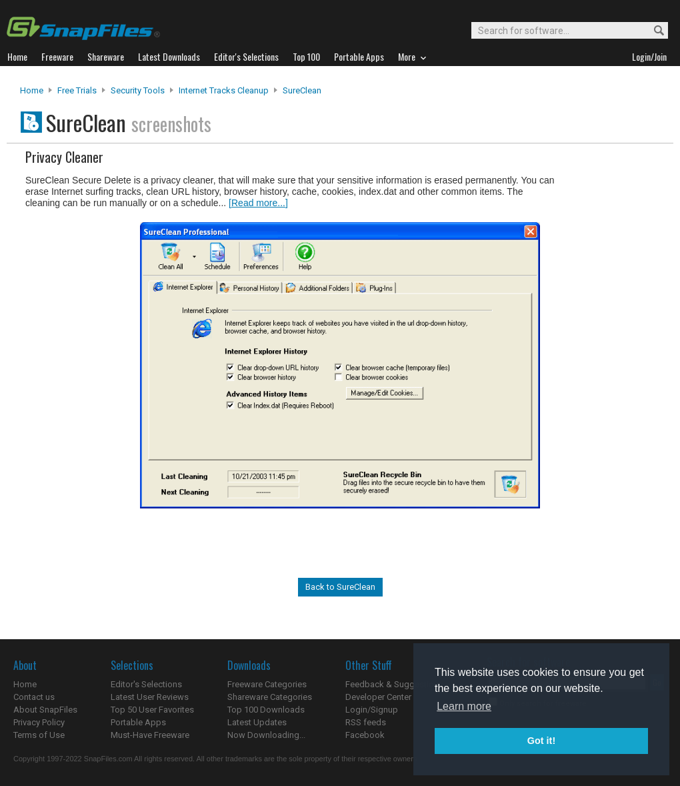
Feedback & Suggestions (394, 684)
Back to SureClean (340, 587)
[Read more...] (258, 203)
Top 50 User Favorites (152, 710)
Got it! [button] (541, 740)
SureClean (302, 90)
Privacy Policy (39, 722)
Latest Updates (257, 722)
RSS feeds (365, 722)
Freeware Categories (267, 684)
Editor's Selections (146, 684)
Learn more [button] (464, 706)
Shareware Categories (269, 697)
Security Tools (138, 90)
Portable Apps (138, 722)
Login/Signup (371, 710)
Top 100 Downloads (266, 710)
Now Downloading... (266, 735)
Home (31, 90)
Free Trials (77, 90)
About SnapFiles (45, 710)
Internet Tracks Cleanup (224, 90)
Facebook (365, 735)
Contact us (34, 697)
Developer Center (378, 697)
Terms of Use (39, 735)
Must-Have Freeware (150, 735)
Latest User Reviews (150, 697)
